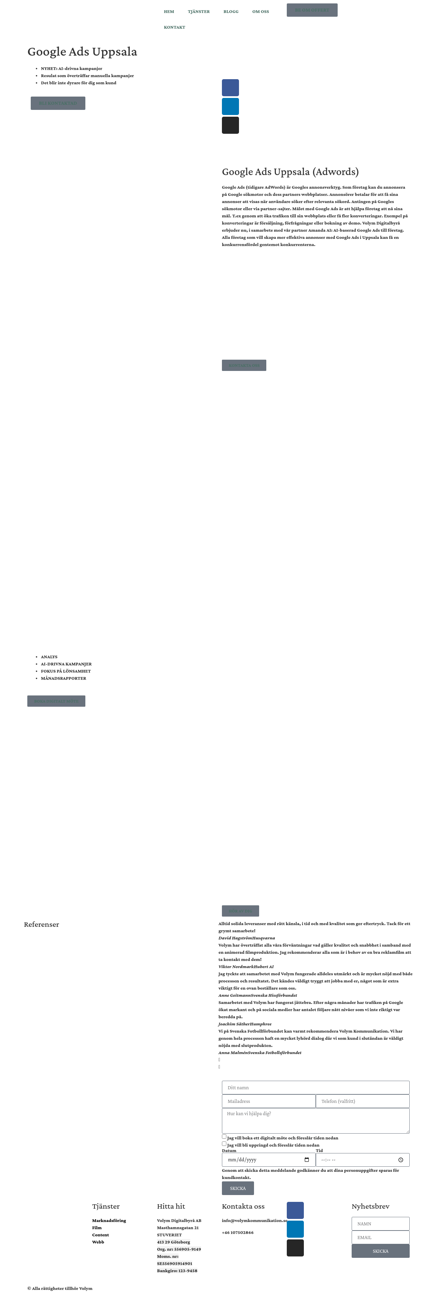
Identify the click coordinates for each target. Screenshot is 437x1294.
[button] (315, 1059)
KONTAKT (174, 27)
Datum (229, 1150)
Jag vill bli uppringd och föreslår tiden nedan (273, 1145)
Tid (319, 1150)
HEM (169, 11)
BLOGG (231, 11)
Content (100, 1234)
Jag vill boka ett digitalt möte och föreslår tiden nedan (282, 1137)
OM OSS (260, 11)
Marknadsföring (109, 1220)
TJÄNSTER (199, 11)
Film (97, 1227)
